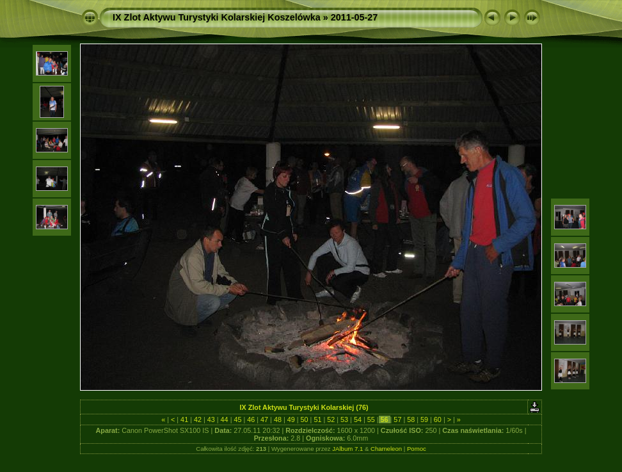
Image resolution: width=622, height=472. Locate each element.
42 (197, 419)
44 (224, 419)
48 (277, 419)
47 (264, 419)
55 (371, 419)
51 (317, 419)
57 (397, 419)
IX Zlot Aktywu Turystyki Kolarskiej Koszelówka (217, 17)
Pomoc (416, 448)
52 (331, 419)
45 (237, 419)
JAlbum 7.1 (347, 448)
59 (424, 419)
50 (304, 419)
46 (251, 419)
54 (357, 419)
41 (184, 419)
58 (411, 419)
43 (211, 419)
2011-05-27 (354, 17)
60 (437, 419)
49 (291, 419)
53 (344, 419)
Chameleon (386, 448)
